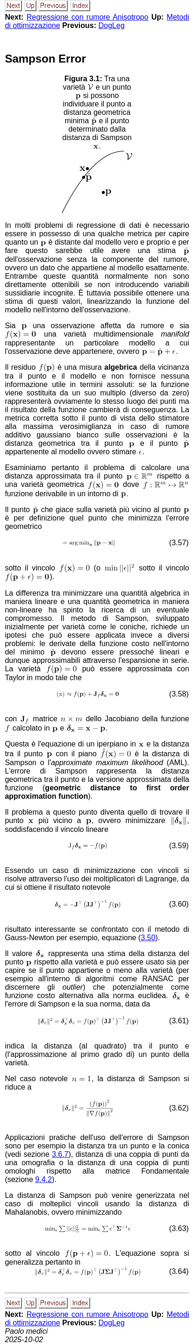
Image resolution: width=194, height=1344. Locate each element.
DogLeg (111, 25)
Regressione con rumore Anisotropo (88, 17)
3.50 (148, 938)
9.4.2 (43, 1179)
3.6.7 (60, 1154)
